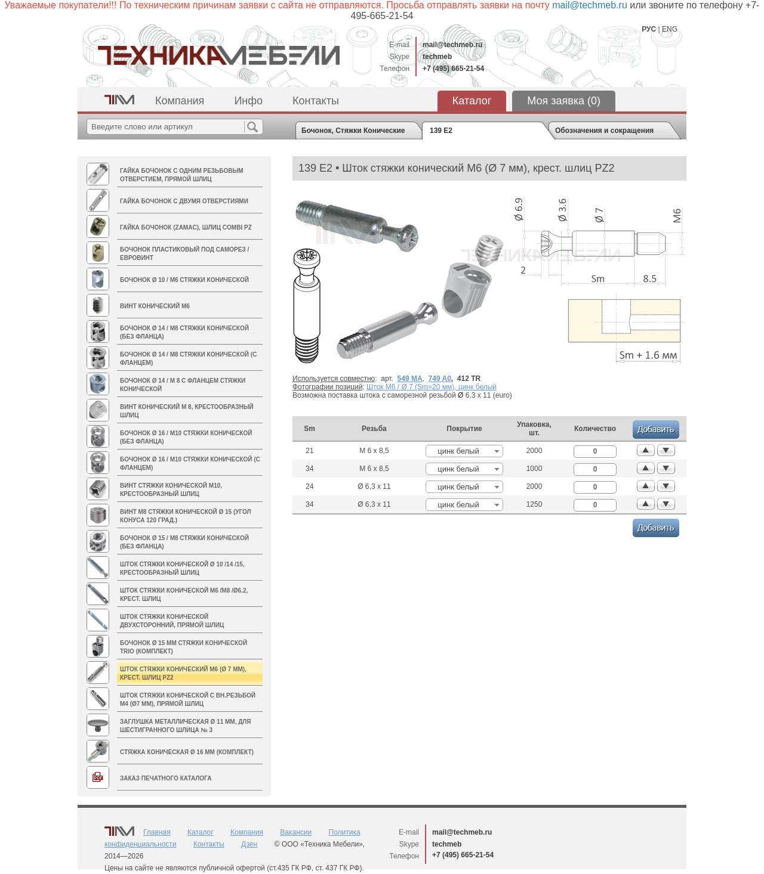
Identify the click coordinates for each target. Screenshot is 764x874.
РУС (649, 29)
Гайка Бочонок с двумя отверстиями (184, 201)
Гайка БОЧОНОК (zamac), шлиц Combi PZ (186, 227)
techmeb (437, 56)
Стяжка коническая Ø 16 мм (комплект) (187, 752)
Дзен (249, 844)
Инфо (248, 101)
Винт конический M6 (155, 306)
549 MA (410, 378)
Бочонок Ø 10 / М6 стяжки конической (184, 280)
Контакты (315, 101)
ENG (669, 29)
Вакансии (296, 832)
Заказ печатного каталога (165, 778)
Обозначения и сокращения (604, 130)
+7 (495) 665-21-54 (453, 68)
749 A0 (440, 378)
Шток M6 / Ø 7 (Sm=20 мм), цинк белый (431, 387)
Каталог (471, 101)
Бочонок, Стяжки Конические (353, 130)
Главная (157, 832)
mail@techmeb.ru (452, 45)
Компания (179, 101)
